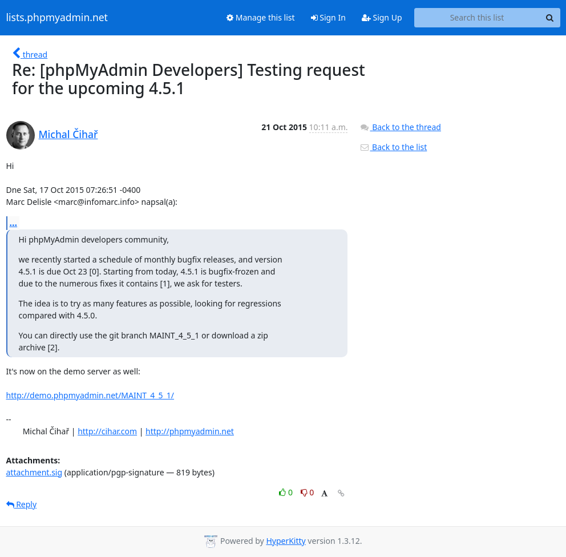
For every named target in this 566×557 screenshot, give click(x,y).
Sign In (328, 17)
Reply (21, 504)
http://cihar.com (107, 431)
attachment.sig (34, 472)
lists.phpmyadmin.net (57, 18)
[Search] (550, 17)
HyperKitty (285, 540)
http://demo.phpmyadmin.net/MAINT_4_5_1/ (90, 395)
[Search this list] (477, 17)
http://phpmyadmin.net (189, 431)
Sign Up (382, 17)
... (14, 222)
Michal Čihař (68, 134)
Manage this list (261, 17)
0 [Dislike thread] (307, 492)
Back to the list (393, 147)
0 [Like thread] (286, 492)
